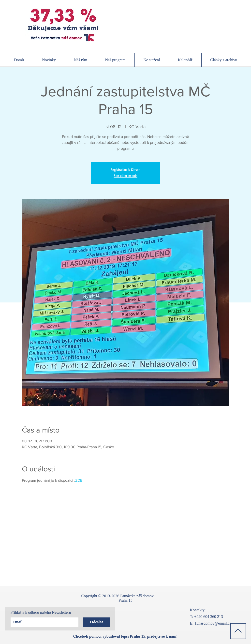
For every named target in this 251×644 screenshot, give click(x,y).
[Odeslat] (96, 622)
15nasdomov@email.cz (212, 623)
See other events (125, 175)
